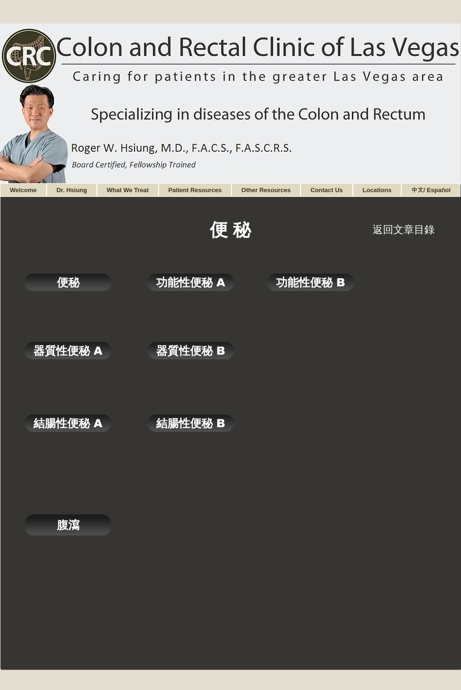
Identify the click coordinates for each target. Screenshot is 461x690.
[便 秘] (230, 229)
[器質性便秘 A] (67, 350)
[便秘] (67, 282)
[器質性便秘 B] (190, 350)
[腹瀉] (67, 525)
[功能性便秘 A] (190, 282)
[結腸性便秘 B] (190, 423)
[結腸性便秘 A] (67, 423)
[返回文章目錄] (404, 229)
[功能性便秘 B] (310, 282)
